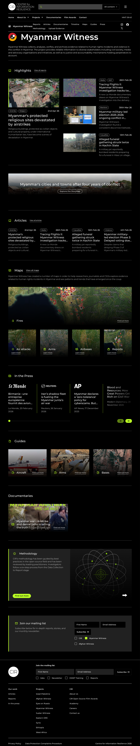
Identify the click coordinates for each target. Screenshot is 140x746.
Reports (36, 24)
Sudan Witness (43, 713)
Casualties (104, 135)
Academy (74, 703)
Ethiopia (40, 727)
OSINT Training (76, 678)
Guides (93, 24)
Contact (83, 17)
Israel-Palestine (43, 694)
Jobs (42, 678)
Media (102, 80)
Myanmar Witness (22, 26)
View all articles (36, 220)
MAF (110, 80)
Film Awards (70, 17)
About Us (74, 694)
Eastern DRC (42, 718)
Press (102, 24)
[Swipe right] (129, 421)
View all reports (40, 70)
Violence (108, 230)
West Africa (41, 732)
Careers (73, 708)
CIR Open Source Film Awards (84, 699)
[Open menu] (125, 7)
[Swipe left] (120, 421)
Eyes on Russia (43, 703)
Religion (23, 111)
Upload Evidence (56, 28)
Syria (38, 723)
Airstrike (12, 111)
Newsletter (57, 678)
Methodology (39, 28)
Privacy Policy (14, 743)
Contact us (75, 713)
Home (11, 17)
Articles (46, 24)
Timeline (75, 24)
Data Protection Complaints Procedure (43, 743)
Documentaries (53, 17)
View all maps (32, 270)
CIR (80, 638)
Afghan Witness (86, 644)
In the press (13, 703)
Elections (103, 108)
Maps (84, 24)
